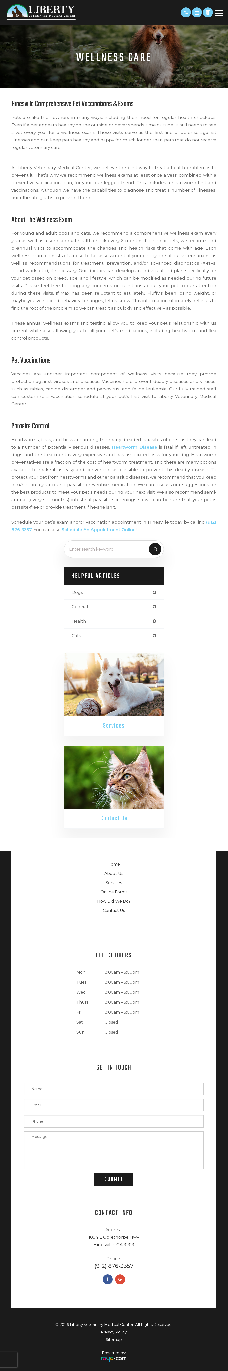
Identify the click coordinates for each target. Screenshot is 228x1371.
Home (114, 864)
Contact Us (114, 818)
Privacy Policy (114, 1332)
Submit (114, 1179)
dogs (77, 592)
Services (114, 726)
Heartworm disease (134, 447)
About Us (113, 873)
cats (76, 635)
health (79, 621)
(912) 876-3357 (114, 1266)
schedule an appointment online (99, 529)
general (80, 606)
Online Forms (114, 892)
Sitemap (114, 1339)
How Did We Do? (114, 901)
